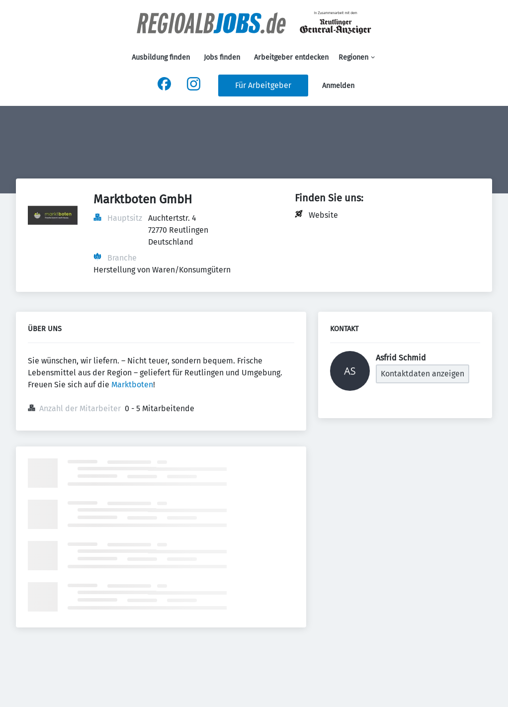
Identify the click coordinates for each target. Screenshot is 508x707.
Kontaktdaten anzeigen (422, 373)
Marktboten (132, 384)
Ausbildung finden (161, 57)
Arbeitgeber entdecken (291, 57)
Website (323, 215)
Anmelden (338, 86)
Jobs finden (222, 57)
